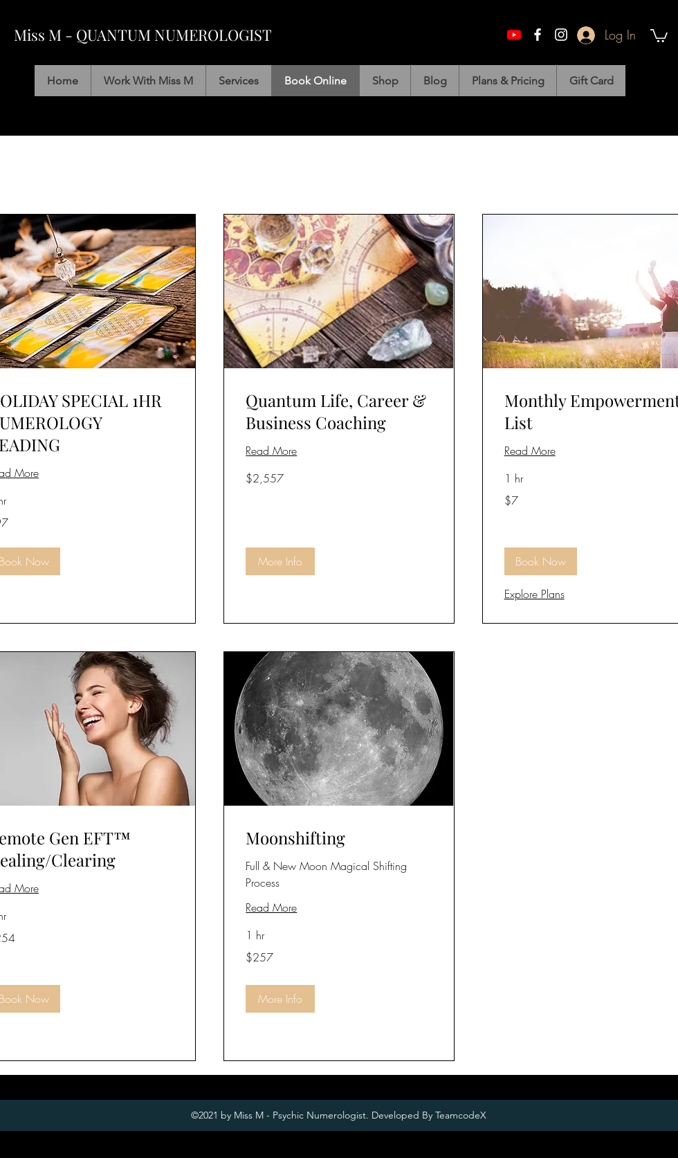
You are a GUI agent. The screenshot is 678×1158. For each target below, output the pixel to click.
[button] (659, 35)
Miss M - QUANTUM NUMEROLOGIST (143, 34)
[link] (339, 412)
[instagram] (561, 34)
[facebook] (537, 34)
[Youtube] (514, 34)
